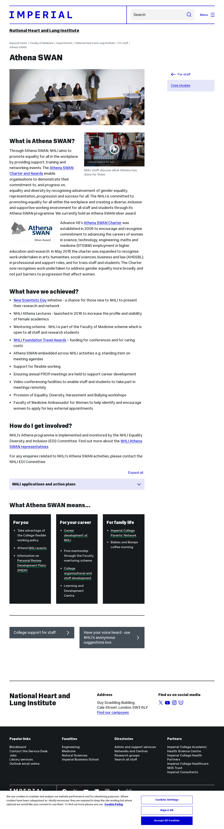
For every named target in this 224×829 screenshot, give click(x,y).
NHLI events (37, 548)
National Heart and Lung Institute (44, 30)
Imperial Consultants (182, 772)
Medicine (68, 751)
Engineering (71, 747)
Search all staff (126, 759)
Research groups (127, 755)
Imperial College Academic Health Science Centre (187, 749)
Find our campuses (113, 712)
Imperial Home (18, 43)
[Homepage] (68, 15)
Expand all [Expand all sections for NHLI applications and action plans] (135, 472)
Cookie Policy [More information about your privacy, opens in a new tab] (113, 807)
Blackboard (17, 747)
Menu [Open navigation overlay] (207, 15)
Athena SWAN (18, 47)
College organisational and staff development (78, 573)
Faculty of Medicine (42, 43)
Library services (21, 759)
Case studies (180, 85)
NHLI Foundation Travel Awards (39, 340)
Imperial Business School (80, 759)
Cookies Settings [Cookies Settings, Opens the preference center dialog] (167, 802)
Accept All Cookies (167, 823)
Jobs (13, 755)
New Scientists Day (30, 300)
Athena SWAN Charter (103, 222)
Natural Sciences (74, 755)
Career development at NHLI (76, 535)
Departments (64, 43)
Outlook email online (24, 764)
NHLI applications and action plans (76, 484)
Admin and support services (135, 747)
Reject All (166, 812)
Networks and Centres (131, 751)
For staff (123, 43)
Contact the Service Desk (28, 751)
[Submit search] (189, 14)
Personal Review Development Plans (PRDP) (31, 565)
